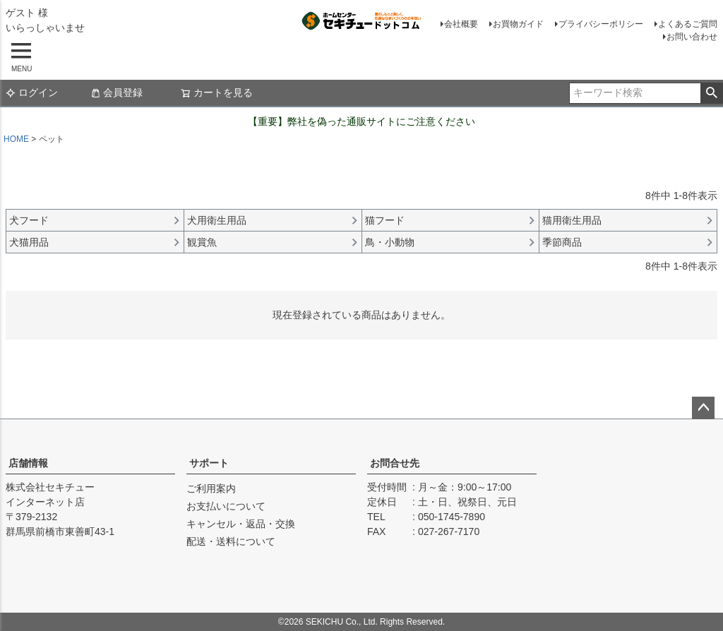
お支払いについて (225, 506)
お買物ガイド (518, 24)
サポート (209, 463)
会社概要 (461, 24)
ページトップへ (703, 408)
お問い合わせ (692, 37)
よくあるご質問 (687, 24)
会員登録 (116, 92)
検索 (711, 93)
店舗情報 (28, 463)
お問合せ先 (394, 463)
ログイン (32, 92)
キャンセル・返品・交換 (240, 523)
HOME (16, 139)
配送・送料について (230, 541)
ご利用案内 (211, 488)
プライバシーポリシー (600, 24)
